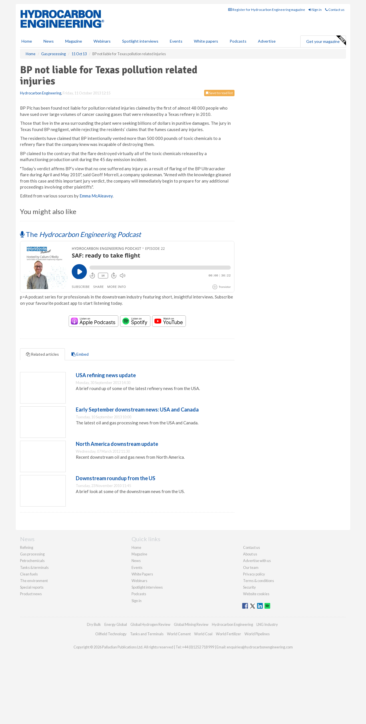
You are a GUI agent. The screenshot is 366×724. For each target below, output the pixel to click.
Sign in (315, 9)
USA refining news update (106, 375)
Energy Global (115, 624)
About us (250, 554)
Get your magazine (326, 41)
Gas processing (32, 554)
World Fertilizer (228, 634)
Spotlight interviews (140, 41)
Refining (26, 547)
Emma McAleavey (96, 195)
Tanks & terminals (34, 567)
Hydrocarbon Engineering (40, 93)
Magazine (73, 41)
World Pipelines (257, 634)
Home (26, 41)
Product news (31, 594)
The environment (34, 580)
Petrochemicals (32, 560)
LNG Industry (267, 624)
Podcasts (238, 41)
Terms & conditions (258, 580)
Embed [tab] (80, 354)
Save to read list (219, 93)
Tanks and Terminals (147, 634)
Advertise (267, 41)
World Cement (179, 634)
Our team (250, 567)
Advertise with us (257, 560)
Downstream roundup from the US (115, 478)
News (136, 560)
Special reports (31, 587)
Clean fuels (29, 574)
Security (249, 587)
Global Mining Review (191, 624)
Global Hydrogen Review (150, 624)
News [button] (48, 41)
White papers (206, 41)
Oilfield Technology (111, 634)
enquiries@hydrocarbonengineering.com (260, 647)
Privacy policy (254, 574)
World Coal (203, 634)
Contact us (335, 9)
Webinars (102, 41)
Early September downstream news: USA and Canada (137, 409)
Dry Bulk (94, 624)
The (80, 234)
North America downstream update (117, 444)
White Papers (142, 574)
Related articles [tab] (42, 354)
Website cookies (256, 594)
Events (176, 41)
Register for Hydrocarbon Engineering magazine (266, 9)
